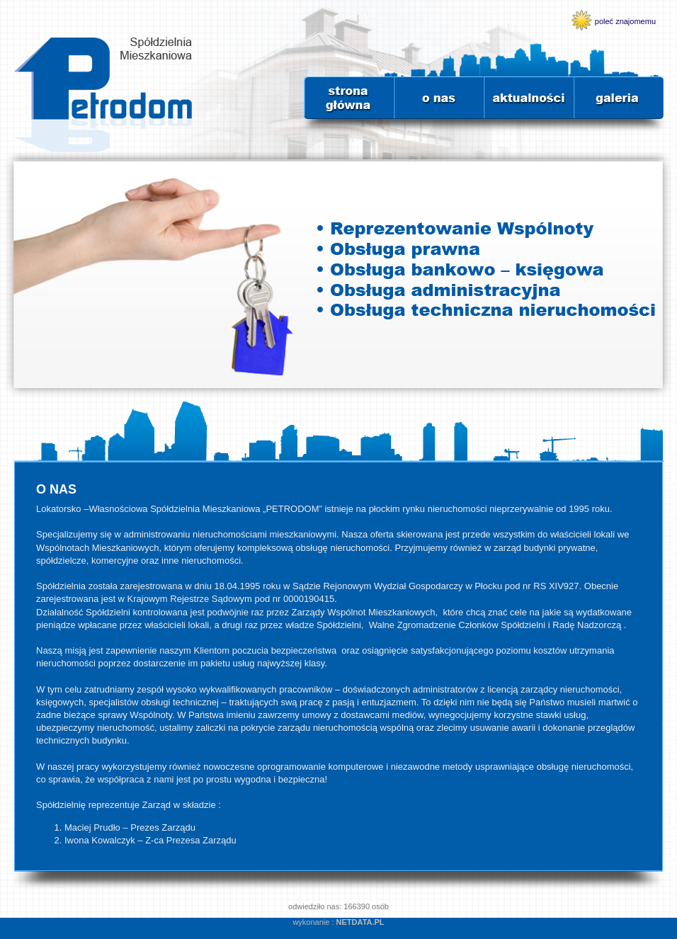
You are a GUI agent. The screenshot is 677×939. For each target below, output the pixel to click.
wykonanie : (338, 922)
